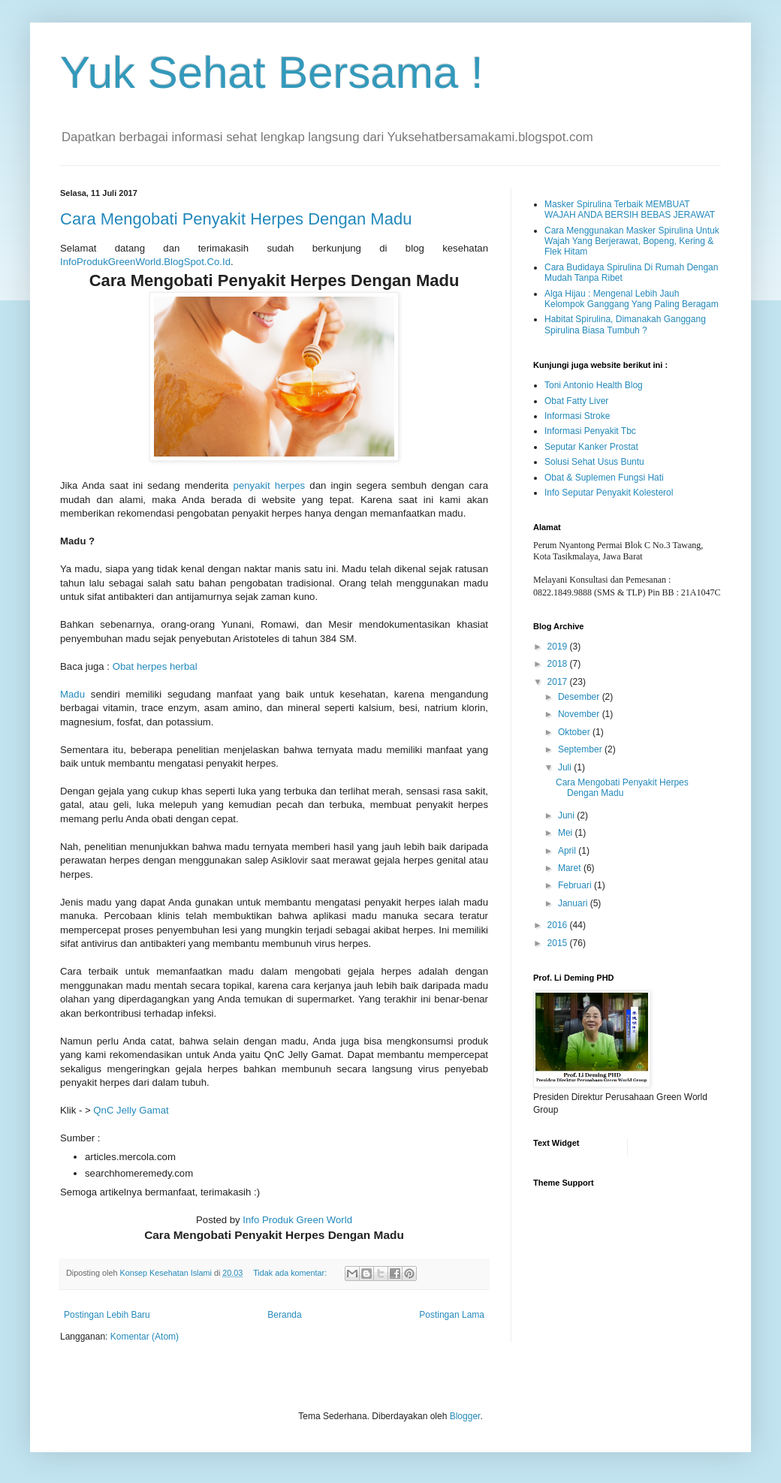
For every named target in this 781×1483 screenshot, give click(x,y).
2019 (558, 646)
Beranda (284, 1315)
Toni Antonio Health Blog (593, 385)
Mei (566, 832)
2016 (558, 925)
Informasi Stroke (577, 416)
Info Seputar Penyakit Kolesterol (608, 492)
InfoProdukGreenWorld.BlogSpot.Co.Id (145, 261)
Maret (570, 868)
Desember (580, 697)
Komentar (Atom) (144, 1336)
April (568, 850)
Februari (576, 885)
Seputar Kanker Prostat (591, 447)
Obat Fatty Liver (576, 401)
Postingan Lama (451, 1315)
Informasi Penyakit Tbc (590, 431)
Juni (567, 815)
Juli (566, 767)
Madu (72, 694)
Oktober (575, 732)
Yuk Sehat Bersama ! (272, 72)
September (581, 749)
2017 (558, 682)
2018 (558, 664)
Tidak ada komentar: (291, 1272)
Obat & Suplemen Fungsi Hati (604, 477)
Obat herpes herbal (155, 666)
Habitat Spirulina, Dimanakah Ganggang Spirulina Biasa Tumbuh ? (625, 324)
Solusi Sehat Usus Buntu (594, 462)
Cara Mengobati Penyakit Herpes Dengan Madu (236, 218)
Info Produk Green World (297, 1219)
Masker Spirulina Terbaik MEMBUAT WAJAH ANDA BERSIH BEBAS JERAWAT (629, 209)
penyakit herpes (270, 485)
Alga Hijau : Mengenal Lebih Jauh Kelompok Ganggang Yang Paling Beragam (631, 298)
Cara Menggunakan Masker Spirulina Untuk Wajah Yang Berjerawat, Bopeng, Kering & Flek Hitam (631, 241)
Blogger (465, 1416)
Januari (574, 903)
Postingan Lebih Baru (107, 1315)
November (580, 714)
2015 (558, 943)
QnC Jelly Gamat (130, 1110)
